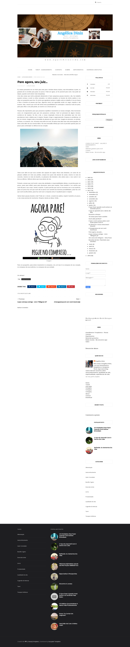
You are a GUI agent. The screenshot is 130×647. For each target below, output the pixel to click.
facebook (98, 84)
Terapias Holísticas (91, 516)
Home (30, 69)
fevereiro (92, 251)
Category (89, 388)
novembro (92, 194)
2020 (89, 184)
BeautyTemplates (33, 641)
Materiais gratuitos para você (94, 148)
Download (89, 397)
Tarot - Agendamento (44, 69)
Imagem (48, 261)
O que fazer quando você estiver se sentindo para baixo (68, 595)
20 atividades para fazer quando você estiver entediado (102, 429)
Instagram (98, 95)
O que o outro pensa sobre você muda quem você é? (99, 221)
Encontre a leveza (94, 214)
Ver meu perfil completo (93, 376)
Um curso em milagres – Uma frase (100, 238)
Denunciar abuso (92, 348)
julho (91, 203)
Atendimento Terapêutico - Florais (97, 332)
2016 (89, 255)
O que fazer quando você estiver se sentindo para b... (100, 207)
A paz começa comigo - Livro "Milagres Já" (98, 234)
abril (90, 246)
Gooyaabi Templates (54, 641)
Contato (58, 69)
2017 (89, 190)
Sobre (67, 69)
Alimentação (89, 467)
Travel (88, 384)
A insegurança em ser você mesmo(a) (97, 229)
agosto (91, 201)
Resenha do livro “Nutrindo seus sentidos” (99, 240)
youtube (98, 88)
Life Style (89, 386)
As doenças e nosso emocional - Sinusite (99, 225)
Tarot (87, 511)
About (88, 394)
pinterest (98, 91)
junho (91, 205)
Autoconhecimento (27, 77)
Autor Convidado (90, 477)
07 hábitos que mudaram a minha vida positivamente (68, 604)
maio (91, 244)
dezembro (92, 192)
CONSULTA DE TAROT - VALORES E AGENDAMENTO (96, 144)
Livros (87, 492)
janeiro (91, 253)
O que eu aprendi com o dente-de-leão (100, 211)
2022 (89, 180)
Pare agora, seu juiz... (96, 232)
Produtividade (89, 497)
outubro (92, 196)
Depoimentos (78, 69)
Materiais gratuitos (94, 69)
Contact (88, 396)
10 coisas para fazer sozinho (98, 216)
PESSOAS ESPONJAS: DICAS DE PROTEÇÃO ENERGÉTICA (68, 564)
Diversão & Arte (90, 487)
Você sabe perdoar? (95, 219)
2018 (89, 188)
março (91, 248)
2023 (89, 177)
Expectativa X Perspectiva (68, 574)
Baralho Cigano (90, 482)
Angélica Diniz (100, 361)
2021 (89, 182)
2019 (89, 186)
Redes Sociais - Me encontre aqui (65, 74)
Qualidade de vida (91, 501)
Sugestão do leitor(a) (91, 506)
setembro (92, 199)
